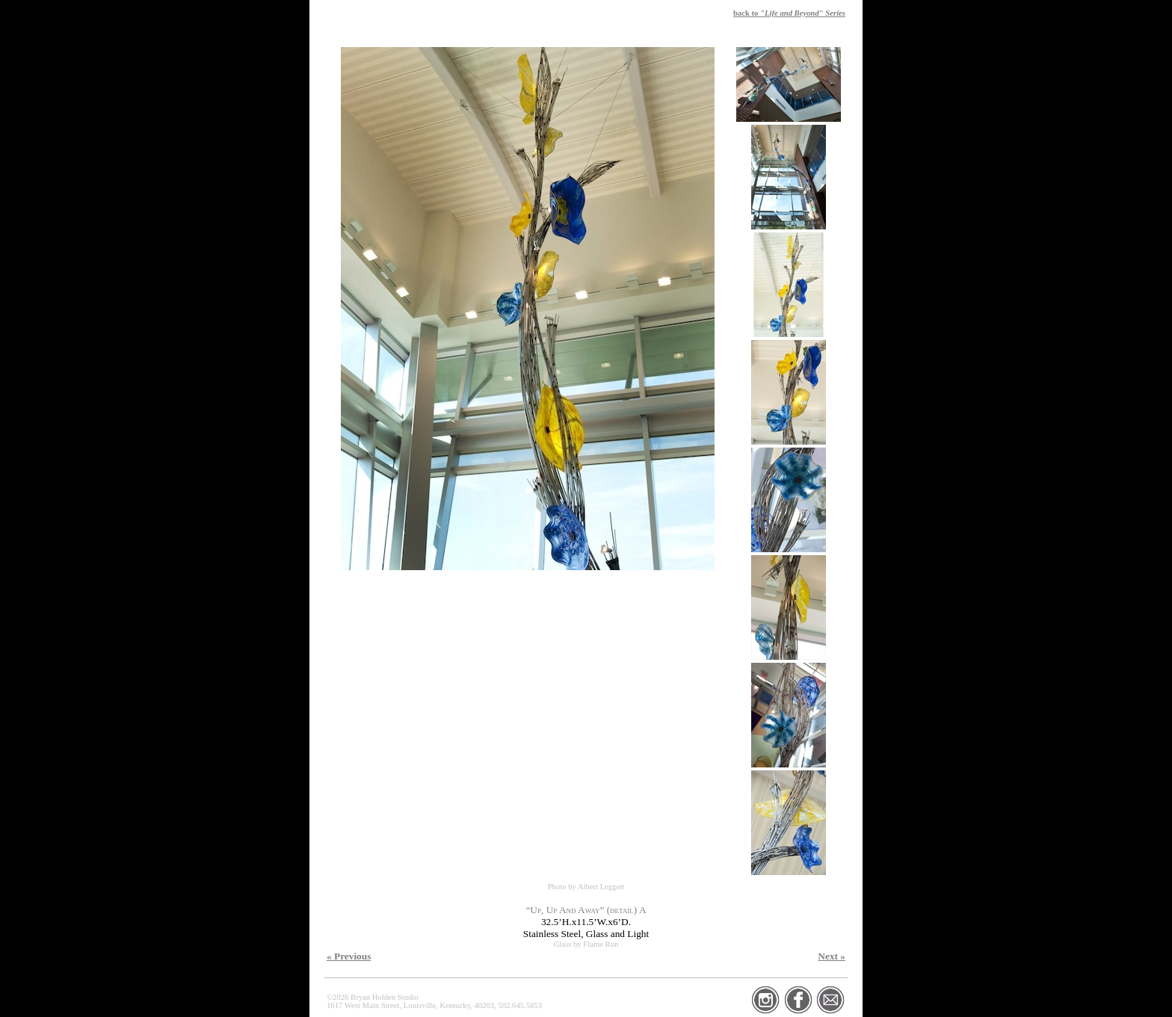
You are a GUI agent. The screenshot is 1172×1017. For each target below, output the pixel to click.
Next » (831, 956)
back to (789, 13)
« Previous (349, 956)
